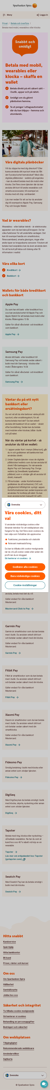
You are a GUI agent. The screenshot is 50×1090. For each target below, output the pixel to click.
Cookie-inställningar (25, 585)
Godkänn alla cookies (25, 566)
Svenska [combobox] (15, 504)
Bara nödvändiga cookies (25, 576)
